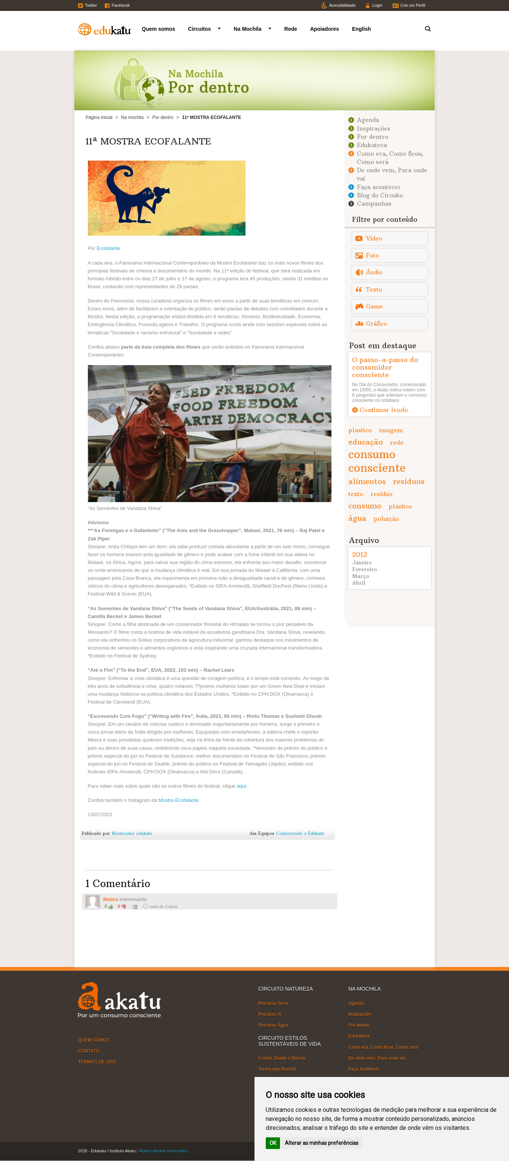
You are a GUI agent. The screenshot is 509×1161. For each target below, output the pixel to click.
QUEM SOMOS (94, 1040)
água (357, 518)
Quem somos (158, 29)
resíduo (381, 494)
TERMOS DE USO (97, 1062)
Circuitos (199, 29)
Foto (372, 255)
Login (377, 5)
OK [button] (273, 1143)
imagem (391, 430)
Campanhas (374, 203)
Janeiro (362, 562)
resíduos (409, 481)
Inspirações (373, 128)
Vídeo (374, 238)
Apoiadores (324, 29)
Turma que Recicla (277, 1069)
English (361, 29)
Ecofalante (108, 248)
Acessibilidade (342, 5)
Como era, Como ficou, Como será (383, 1047)
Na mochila (132, 117)
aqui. (242, 786)
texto (355, 494)
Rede (290, 29)
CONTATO (88, 1051)
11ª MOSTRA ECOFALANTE (148, 141)
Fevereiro (364, 569)
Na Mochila (248, 29)
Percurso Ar (270, 1014)
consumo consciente (377, 461)
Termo (423, 28)
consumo (364, 505)
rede (397, 442)
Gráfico (376, 323)
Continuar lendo (384, 410)
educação (365, 442)
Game (374, 306)
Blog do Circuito (380, 195)
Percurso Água (273, 1025)
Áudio (374, 272)
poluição (386, 518)
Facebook (120, 5)
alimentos (367, 481)
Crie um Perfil (412, 5)
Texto (374, 289)
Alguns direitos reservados (163, 1151)
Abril (358, 582)
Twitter (91, 5)
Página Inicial (99, 117)
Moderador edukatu (131, 833)
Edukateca (372, 145)
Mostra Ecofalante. (179, 800)
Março (360, 576)
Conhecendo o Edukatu (300, 833)
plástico (400, 506)
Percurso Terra (273, 1003)
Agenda (368, 119)
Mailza (110, 899)
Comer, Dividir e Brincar (282, 1058)
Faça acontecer (379, 187)
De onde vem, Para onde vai (376, 1058)
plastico (360, 430)
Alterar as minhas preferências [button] (321, 1143)
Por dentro (162, 117)
